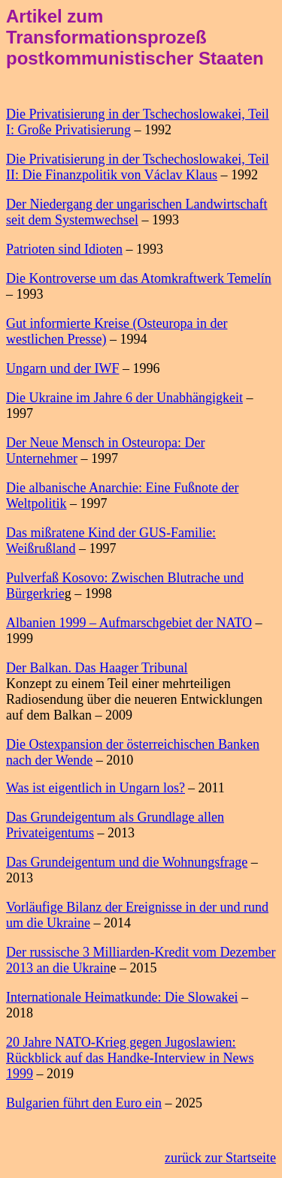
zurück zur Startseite (220, 1157)
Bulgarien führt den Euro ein (84, 1102)
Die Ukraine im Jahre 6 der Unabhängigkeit (124, 397)
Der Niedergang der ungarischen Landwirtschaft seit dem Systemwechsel (137, 212)
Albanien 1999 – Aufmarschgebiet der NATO (129, 622)
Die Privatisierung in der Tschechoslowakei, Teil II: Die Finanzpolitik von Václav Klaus (137, 167)
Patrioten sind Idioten (64, 249)
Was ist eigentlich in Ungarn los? (95, 787)
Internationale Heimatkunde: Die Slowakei (122, 997)
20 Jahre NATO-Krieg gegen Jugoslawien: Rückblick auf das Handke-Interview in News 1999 (129, 1058)
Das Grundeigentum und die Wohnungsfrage (126, 862)
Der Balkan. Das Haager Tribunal (96, 667)
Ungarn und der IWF (62, 368)
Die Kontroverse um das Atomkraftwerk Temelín (138, 278)
